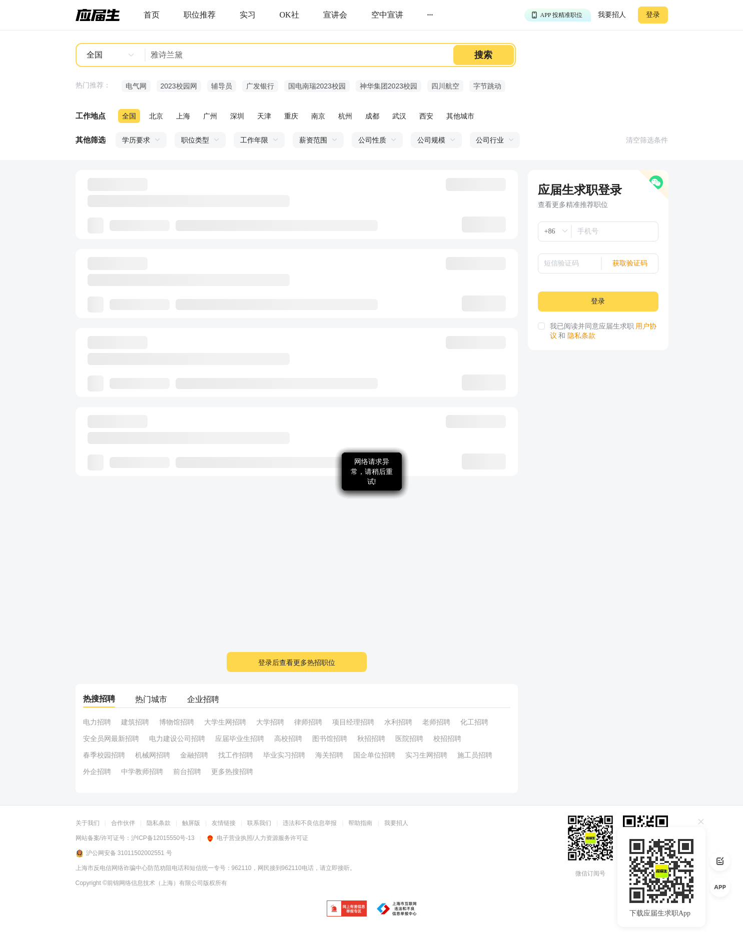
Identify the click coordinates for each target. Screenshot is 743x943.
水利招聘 (398, 722)
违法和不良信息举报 (310, 823)
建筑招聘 (135, 722)
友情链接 (224, 823)
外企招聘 (97, 772)
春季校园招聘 (104, 755)
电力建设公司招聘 (177, 738)
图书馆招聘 (329, 738)
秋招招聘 (371, 738)
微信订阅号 (590, 873)
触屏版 (191, 823)
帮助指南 (360, 823)
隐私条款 (581, 336)
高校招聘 (288, 738)
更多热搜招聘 (232, 772)
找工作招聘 (235, 755)
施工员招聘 (474, 755)
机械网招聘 (152, 755)
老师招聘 (436, 722)
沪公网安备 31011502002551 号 (124, 854)
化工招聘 (474, 722)
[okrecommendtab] (289, 15)
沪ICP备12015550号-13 (163, 838)
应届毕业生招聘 (239, 738)
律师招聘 (308, 722)
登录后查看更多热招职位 (296, 662)
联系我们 (259, 823)
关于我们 (88, 823)
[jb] (347, 909)
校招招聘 (447, 738)
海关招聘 (329, 755)
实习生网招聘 (426, 755)
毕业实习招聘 (284, 755)
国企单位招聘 (374, 755)
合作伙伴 (123, 823)
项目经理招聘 (353, 722)
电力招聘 (97, 722)
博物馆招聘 (176, 722)
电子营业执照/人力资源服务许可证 (257, 838)
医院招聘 (409, 738)
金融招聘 (194, 755)
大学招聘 (270, 722)
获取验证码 (629, 263)
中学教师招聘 (142, 772)
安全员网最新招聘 (111, 738)
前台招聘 (187, 772)
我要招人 (612, 14)
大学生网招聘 (225, 722)
